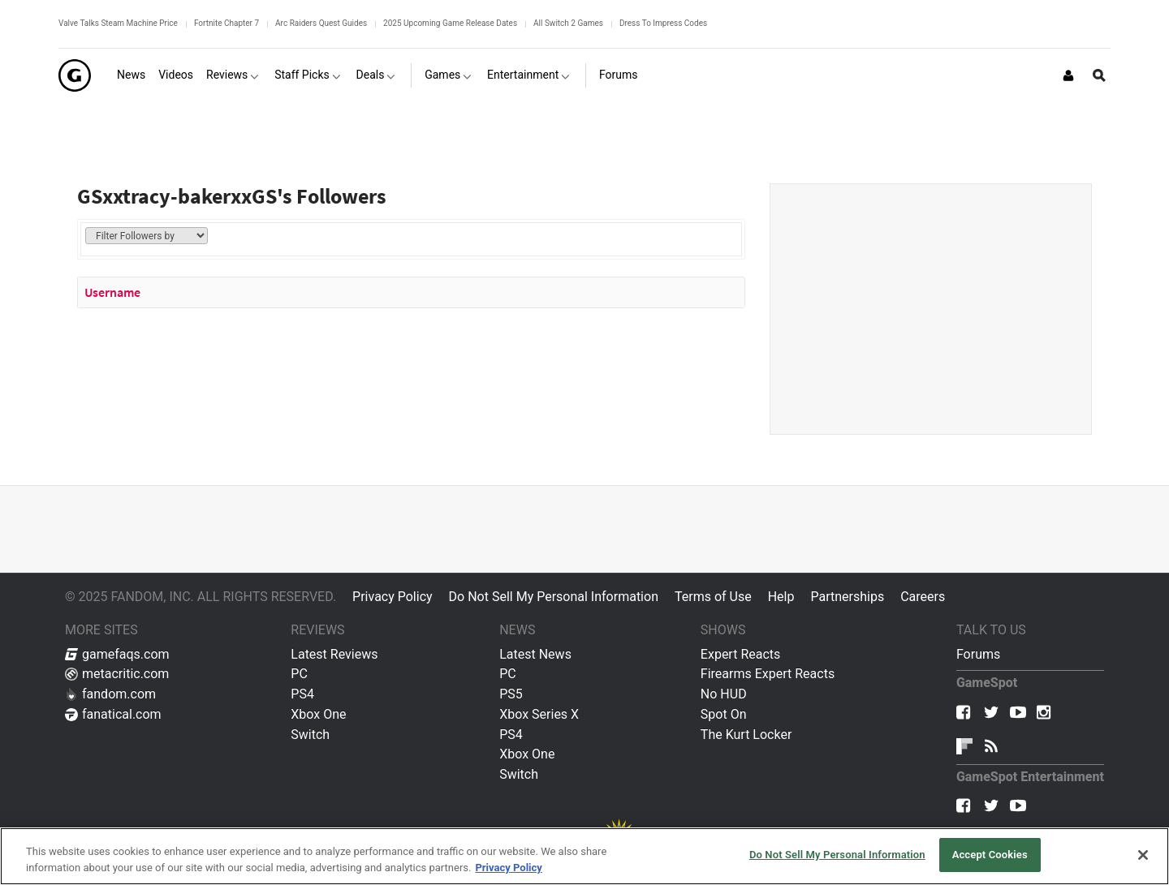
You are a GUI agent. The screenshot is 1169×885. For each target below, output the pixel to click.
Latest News (535, 654)
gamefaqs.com (117, 654)
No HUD (724, 694)
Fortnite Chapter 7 (226, 23)
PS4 (302, 694)
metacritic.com (117, 673)
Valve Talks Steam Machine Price (118, 23)
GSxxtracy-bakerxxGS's (184, 196)
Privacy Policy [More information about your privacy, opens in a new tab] (508, 867)
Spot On (724, 714)
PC (299, 673)
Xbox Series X (539, 714)
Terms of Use (713, 596)
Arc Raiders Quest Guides (321, 23)
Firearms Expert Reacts (768, 673)
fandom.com (110, 694)
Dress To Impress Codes (663, 23)
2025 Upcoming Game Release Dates (450, 23)
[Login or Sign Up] (1068, 75)
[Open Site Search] (1099, 75)
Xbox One (318, 714)
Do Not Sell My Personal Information (553, 596)
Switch (310, 734)
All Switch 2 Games (568, 23)
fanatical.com (113, 714)
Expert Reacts (740, 654)
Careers (922, 596)
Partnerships (847, 596)
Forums (978, 654)
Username (112, 292)
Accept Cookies (990, 854)
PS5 (511, 694)
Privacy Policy (392, 596)
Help (781, 596)
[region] (584, 856)
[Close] (1143, 855)
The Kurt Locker (746, 734)
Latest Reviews (334, 654)
